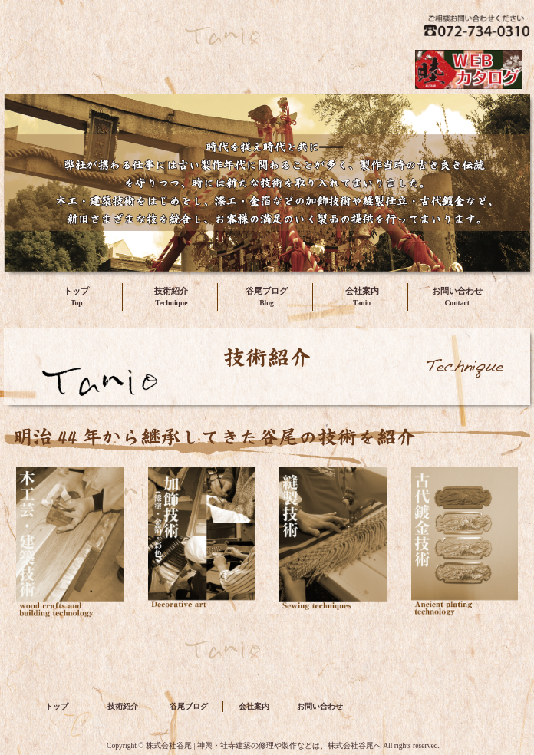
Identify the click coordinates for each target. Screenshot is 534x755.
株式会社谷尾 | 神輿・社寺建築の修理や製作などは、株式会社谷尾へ (176, 27)
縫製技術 (333, 549)
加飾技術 (201, 549)
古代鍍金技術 (465, 549)
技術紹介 (171, 290)
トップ (76, 290)
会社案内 (362, 290)
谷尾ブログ (267, 290)
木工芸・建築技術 (70, 549)
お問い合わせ (457, 290)
